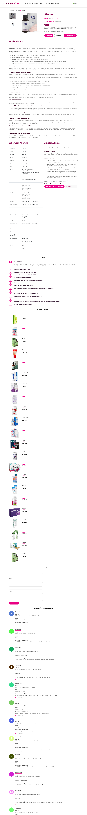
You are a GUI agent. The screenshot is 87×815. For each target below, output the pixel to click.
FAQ (57, 18)
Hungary (75, 3)
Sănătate (57, 3)
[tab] (46, 262)
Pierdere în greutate (33, 3)
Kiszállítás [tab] (51, 147)
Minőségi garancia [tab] (69, 147)
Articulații (42, 3)
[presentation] (19, 23)
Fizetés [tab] (59, 147)
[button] (46, 262)
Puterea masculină (49, 3)
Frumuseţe (26, 3)
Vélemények (54, 18)
